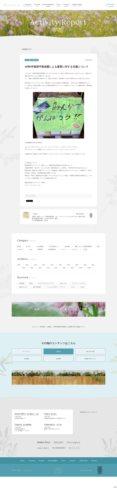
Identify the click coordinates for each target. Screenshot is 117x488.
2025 (27, 268)
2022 (53, 268)
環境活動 (49, 249)
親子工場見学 (37, 290)
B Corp (29, 246)
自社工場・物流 (90, 356)
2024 (36, 268)
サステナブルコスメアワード (46, 286)
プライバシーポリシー (18, 481)
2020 (71, 268)
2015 (32, 271)
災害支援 (71, 246)
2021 (62, 268)
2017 (96, 268)
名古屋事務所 (23, 436)
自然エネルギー (27, 249)
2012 (57, 271)
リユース (75, 249)
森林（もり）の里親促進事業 (88, 246)
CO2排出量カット (57, 246)
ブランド (37, 5)
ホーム (35, 330)
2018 (88, 268)
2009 (83, 271)
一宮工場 (52, 436)
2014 (40, 271)
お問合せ (66, 5)
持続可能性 (48, 5)
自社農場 (58, 366)
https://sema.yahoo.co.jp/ (33, 185)
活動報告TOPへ (27, 49)
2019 (79, 268)
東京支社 (50, 424)
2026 (19, 268)
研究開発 (26, 366)
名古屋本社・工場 (26, 424)
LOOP (82, 290)
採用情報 (111, 5)
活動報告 (50, 330)
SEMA (27, 60)
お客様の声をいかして (90, 366)
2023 (45, 268)
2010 (74, 271)
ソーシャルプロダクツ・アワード (55, 290)
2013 (49, 271)
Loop (39, 249)
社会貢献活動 (34, 60)
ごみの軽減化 (41, 246)
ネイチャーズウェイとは (27, 5)
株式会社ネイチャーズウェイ (88, 421)
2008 (92, 271)
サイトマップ (31, 481)
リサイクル (86, 249)
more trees (63, 286)
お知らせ (58, 5)
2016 (23, 271)
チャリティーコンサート (79, 286)
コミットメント (26, 356)
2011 (66, 271)
